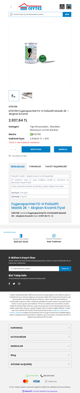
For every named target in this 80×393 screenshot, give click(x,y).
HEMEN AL (63, 149)
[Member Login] (62, 6)
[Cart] (68, 6)
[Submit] (65, 268)
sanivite (19, 313)
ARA (67, 14)
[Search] (40, 14)
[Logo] (30, 6)
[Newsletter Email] (34, 268)
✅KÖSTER (35, 134)
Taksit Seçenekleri (56, 166)
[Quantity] (13, 149)
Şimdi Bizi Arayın (8, 232)
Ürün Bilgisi (18, 166)
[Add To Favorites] (18, 156)
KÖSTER (13, 106)
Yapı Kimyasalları (39, 126)
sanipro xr (55, 310)
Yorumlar (35, 166)
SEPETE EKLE (36, 149)
